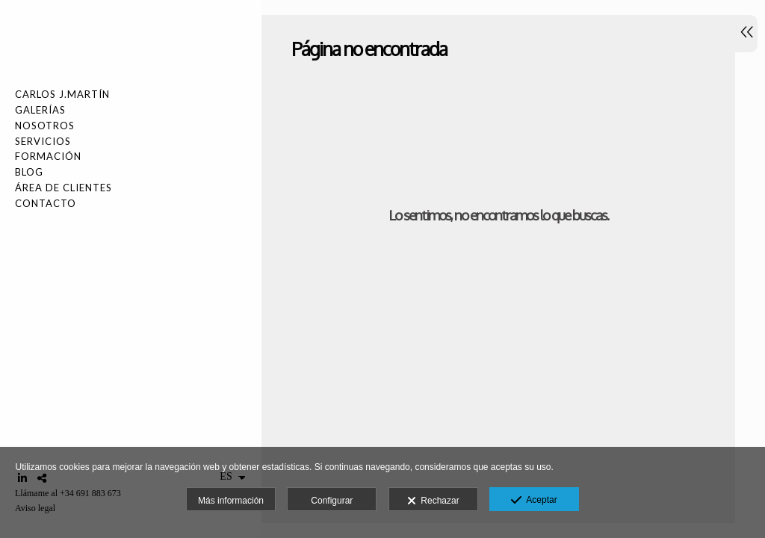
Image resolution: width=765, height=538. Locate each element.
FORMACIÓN (48, 156)
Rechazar (433, 501)
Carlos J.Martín (62, 94)
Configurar (332, 500)
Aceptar (534, 501)
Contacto (45, 203)
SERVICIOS (43, 141)
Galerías (40, 110)
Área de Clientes (63, 188)
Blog (29, 172)
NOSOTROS (45, 126)
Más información (231, 500)
